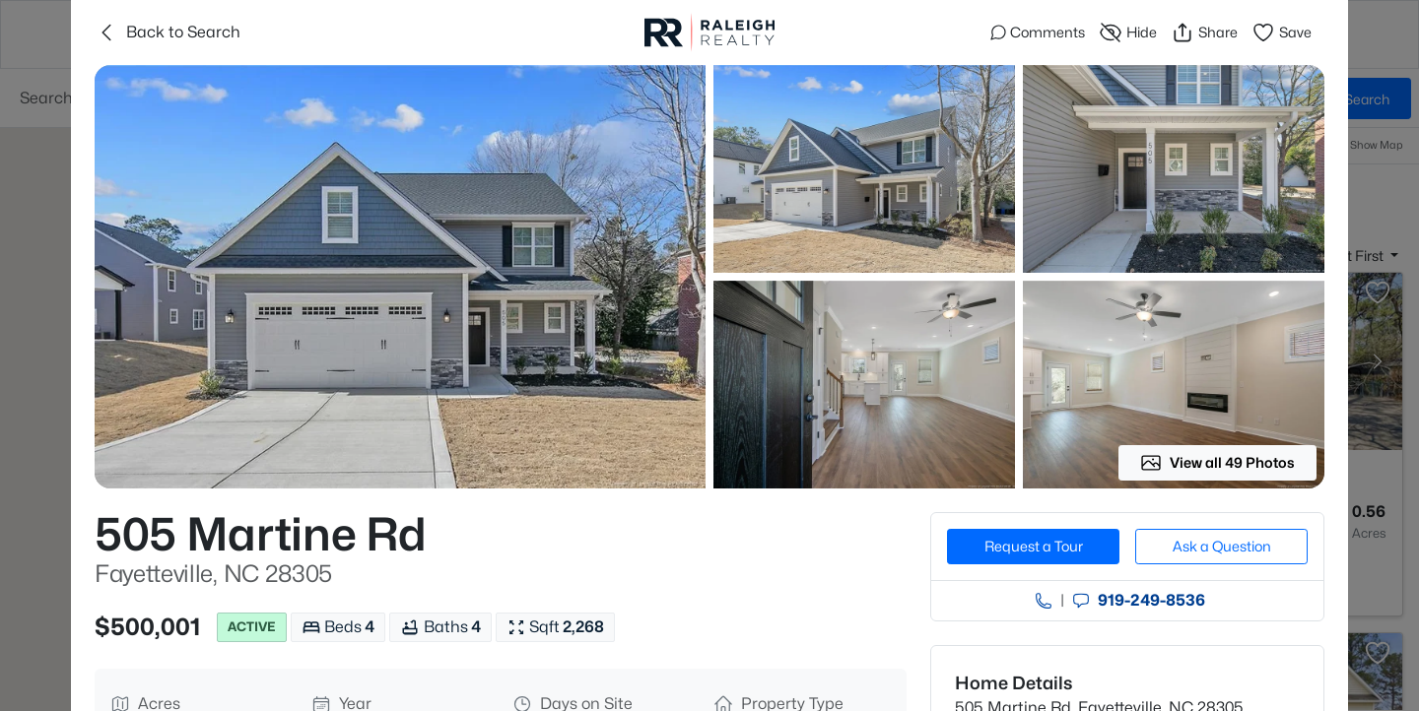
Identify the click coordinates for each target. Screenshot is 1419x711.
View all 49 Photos (1217, 463)
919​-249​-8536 (1151, 601)
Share (1204, 32)
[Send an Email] (1081, 601)
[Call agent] (1043, 601)
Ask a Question (1222, 546)
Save (1281, 32)
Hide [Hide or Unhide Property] (1128, 32)
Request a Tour (1033, 546)
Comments (1037, 32)
